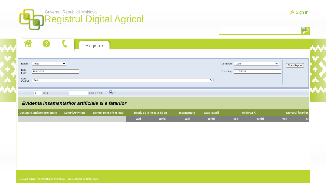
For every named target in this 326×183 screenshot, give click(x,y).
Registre (94, 45)
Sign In (302, 12)
